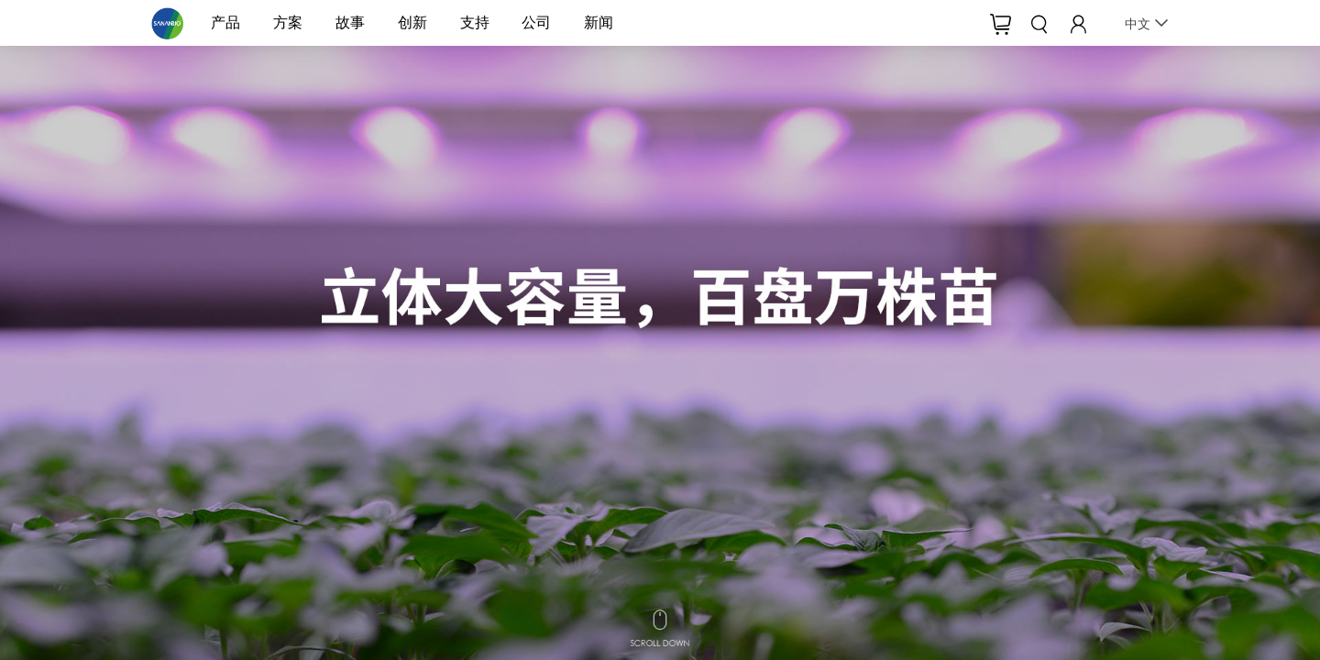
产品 (225, 22)
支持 (475, 22)
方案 (287, 22)
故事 (350, 22)
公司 (536, 22)
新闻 (598, 22)
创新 (412, 22)
